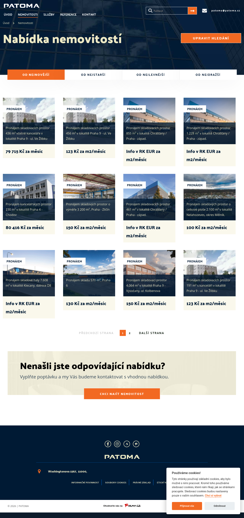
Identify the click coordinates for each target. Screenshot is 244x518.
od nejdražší (208, 74)
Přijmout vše (187, 505)
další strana (151, 333)
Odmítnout (220, 505)
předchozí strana (96, 333)
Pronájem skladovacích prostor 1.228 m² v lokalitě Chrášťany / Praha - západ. (208, 133)
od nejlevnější (150, 74)
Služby (49, 14)
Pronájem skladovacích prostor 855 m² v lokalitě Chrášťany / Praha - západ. (148, 133)
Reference (68, 14)
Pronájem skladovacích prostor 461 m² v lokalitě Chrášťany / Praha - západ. (148, 209)
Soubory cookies (115, 482)
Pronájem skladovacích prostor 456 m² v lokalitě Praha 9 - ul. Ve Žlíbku (88, 133)
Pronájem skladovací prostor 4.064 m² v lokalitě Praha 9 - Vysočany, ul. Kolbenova (146, 285)
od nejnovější (36, 74)
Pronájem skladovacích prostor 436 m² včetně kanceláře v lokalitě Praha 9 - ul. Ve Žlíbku (28, 133)
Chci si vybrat (213, 495)
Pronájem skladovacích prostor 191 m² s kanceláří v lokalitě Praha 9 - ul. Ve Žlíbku (208, 285)
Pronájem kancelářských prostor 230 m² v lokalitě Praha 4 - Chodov (29, 209)
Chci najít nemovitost (122, 393)
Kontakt (89, 14)
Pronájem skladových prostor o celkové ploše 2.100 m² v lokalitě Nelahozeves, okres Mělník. (209, 209)
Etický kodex (165, 482)
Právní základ (142, 482)
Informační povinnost (85, 482)
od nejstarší (93, 74)
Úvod (8, 14)
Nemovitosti (28, 14)
